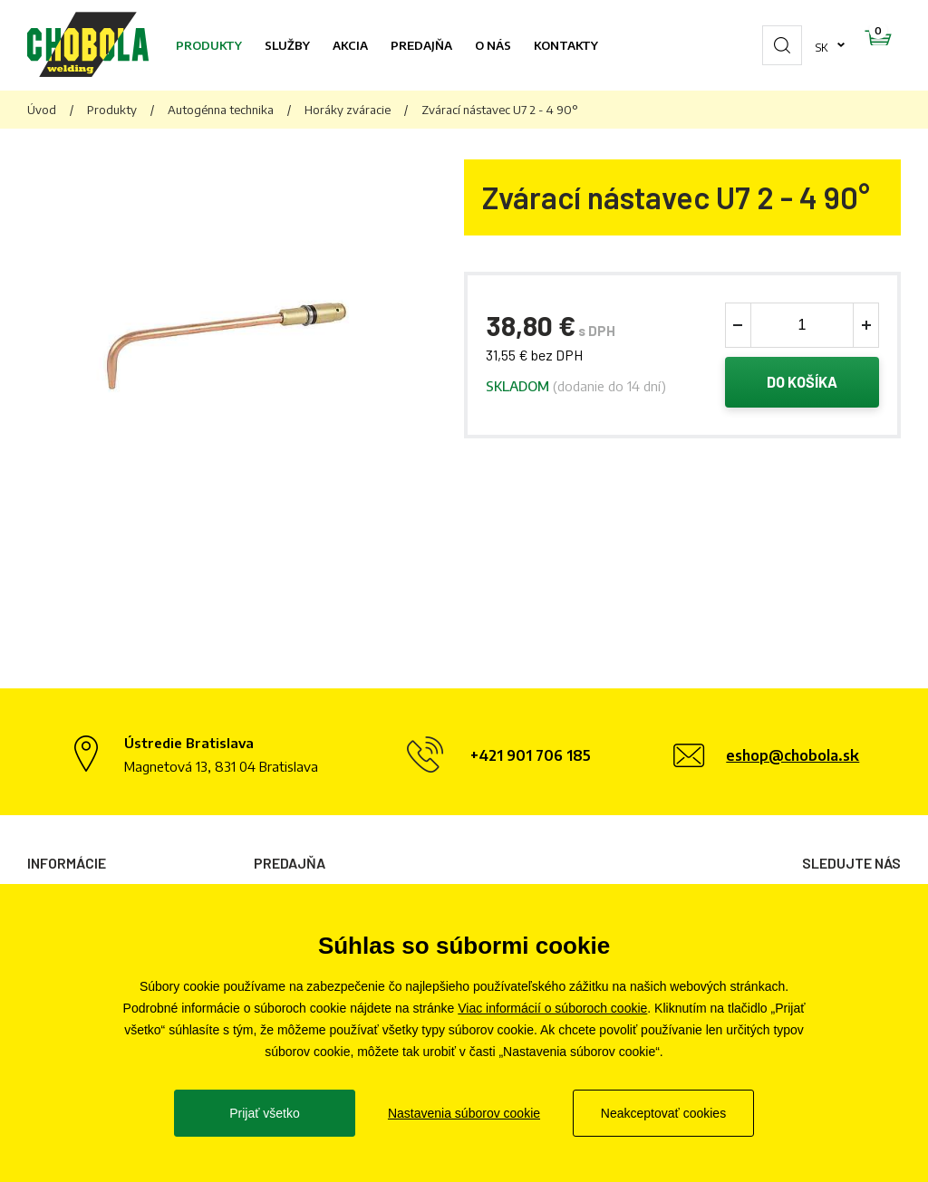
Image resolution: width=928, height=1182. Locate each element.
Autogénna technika (221, 109)
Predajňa (421, 45)
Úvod (41, 109)
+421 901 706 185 (530, 755)
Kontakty (566, 45)
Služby (287, 45)
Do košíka (802, 384)
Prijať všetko (264, 1113)
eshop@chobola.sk (792, 755)
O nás (493, 45)
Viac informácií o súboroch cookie (552, 1008)
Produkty (209, 45)
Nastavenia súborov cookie (464, 1113)
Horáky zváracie (347, 109)
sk (764, 45)
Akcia (350, 45)
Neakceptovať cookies (663, 1113)
